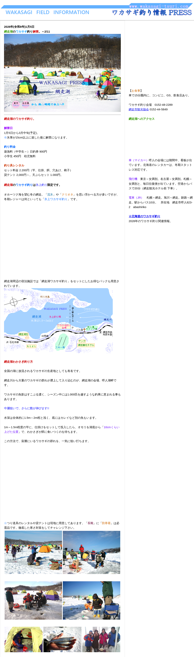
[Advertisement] (62, 238)
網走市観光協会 (139, 109)
